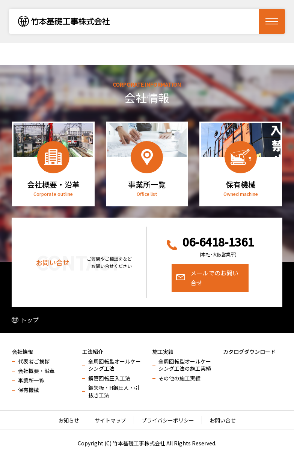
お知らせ (68, 420)
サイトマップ (110, 420)
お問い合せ (223, 420)
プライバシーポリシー (168, 420)
